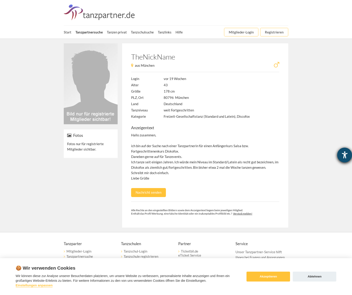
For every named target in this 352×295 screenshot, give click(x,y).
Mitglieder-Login (78, 251)
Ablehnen (314, 276)
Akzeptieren (268, 276)
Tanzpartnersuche (79, 256)
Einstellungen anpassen (34, 285)
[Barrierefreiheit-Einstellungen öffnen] (344, 155)
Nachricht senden (148, 192)
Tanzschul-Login (135, 251)
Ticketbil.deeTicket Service (189, 253)
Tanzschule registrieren (141, 256)
